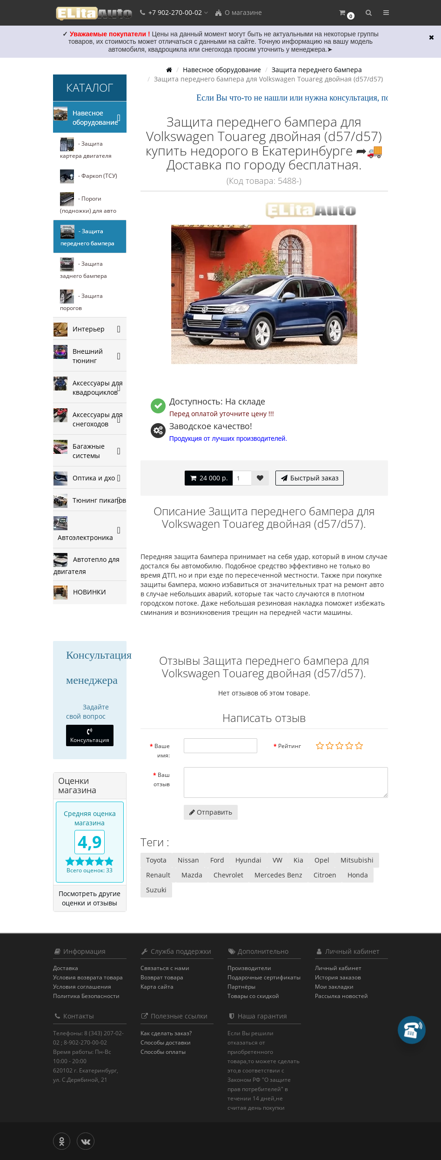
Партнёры (241, 987)
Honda (357, 874)
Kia (298, 860)
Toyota (156, 860)
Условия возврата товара (88, 977)
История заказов (338, 977)
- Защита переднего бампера (87, 236)
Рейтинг (289, 746)
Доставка (65, 968)
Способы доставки (165, 1042)
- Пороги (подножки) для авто (88, 203)
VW (277, 860)
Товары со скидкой (253, 996)
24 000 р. (208, 477)
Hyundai (248, 860)
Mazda (191, 874)
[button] (346, 13)
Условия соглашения (82, 987)
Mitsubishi (357, 860)
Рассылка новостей (341, 996)
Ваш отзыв (162, 779)
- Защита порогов (81, 301)
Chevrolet (228, 874)
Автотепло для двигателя (86, 564)
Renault (158, 874)
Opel (321, 860)
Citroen (325, 874)
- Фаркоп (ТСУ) (88, 176)
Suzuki (156, 889)
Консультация (89, 736)
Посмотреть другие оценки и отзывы (89, 898)
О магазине (238, 12)
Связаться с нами (164, 968)
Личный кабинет (338, 968)
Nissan (188, 860)
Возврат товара (161, 977)
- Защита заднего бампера (83, 268)
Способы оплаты (163, 1052)
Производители (249, 968)
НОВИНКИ (79, 593)
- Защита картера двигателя (86, 148)
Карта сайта (157, 987)
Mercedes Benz (278, 874)
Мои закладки (334, 987)
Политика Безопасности (86, 996)
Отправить (210, 812)
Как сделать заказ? (166, 1033)
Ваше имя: (162, 750)
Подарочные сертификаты (264, 977)
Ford (217, 860)
